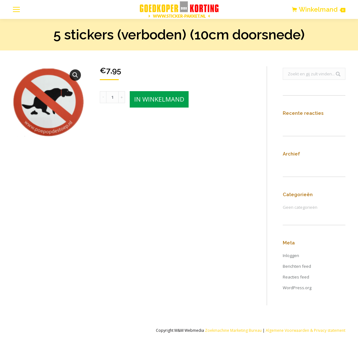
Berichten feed (297, 266)
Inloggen (291, 255)
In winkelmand (159, 99)
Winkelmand (322, 9)
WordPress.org (297, 287)
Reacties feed (296, 277)
